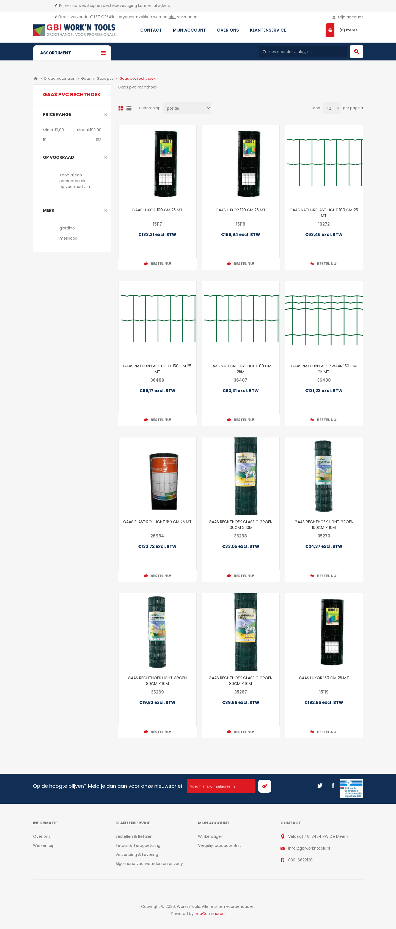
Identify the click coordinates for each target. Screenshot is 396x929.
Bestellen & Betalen (134, 836)
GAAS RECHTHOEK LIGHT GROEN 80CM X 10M (157, 680)
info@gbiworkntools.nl (309, 848)
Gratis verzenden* (75, 17)
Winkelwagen (210, 836)
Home (35, 78)
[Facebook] (333, 785)
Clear (105, 114)
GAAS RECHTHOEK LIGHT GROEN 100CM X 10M (324, 524)
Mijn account (350, 17)
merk (49, 210)
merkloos (68, 238)
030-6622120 (300, 860)
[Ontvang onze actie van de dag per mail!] (221, 786)
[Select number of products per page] (331, 108)
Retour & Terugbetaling (138, 845)
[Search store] (303, 51)
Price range (57, 114)
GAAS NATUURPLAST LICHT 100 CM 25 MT (324, 212)
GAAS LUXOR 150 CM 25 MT (324, 678)
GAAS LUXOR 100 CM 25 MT (157, 210)
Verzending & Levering (137, 854)
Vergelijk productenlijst (219, 845)
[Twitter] (319, 785)
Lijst (129, 108)
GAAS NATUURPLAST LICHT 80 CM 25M (240, 369)
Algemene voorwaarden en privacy (149, 863)
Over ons (41, 836)
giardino (67, 228)
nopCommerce (210, 913)
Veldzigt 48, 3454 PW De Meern (318, 836)
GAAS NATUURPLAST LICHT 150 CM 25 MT (157, 369)
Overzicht (120, 108)
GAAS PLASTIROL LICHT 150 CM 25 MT (157, 522)
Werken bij (43, 845)
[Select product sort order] (187, 108)
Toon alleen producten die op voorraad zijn (74, 180)
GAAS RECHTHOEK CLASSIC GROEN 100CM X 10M (241, 524)
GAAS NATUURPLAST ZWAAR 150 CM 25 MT (324, 369)
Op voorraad (58, 157)
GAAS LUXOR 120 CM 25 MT (241, 210)
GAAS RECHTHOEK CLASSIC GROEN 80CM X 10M (241, 680)
